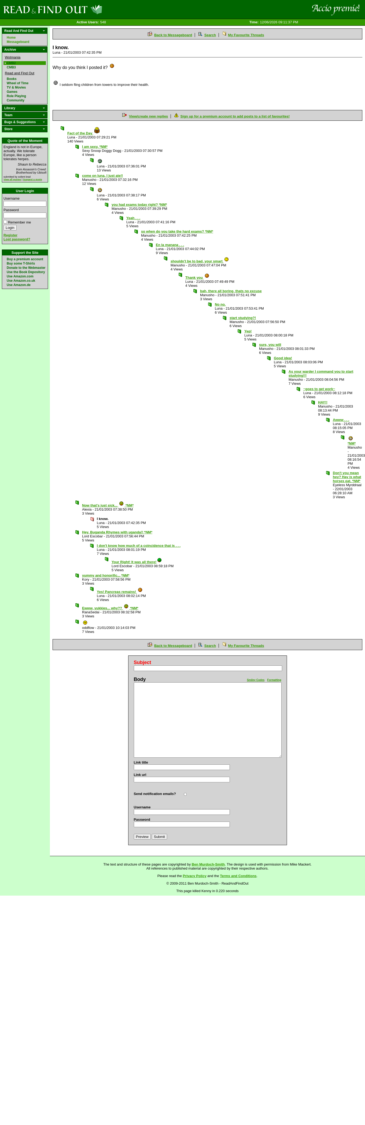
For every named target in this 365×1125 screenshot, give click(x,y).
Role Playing (16, 96)
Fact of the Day (83, 133)
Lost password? (16, 239)
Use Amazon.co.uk (21, 281)
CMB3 (11, 67)
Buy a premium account (25, 259)
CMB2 (11, 63)
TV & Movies (16, 87)
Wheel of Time (17, 83)
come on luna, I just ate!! (102, 176)
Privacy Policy (195, 876)
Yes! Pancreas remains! (120, 592)
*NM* (352, 441)
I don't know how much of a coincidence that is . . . (138, 546)
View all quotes (12, 179)
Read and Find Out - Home (80, 9)
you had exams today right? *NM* (139, 205)
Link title (141, 762)
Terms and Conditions (238, 876)
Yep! (248, 331)
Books (12, 79)
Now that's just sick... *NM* (108, 505)
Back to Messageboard (173, 35)
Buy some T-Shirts (21, 263)
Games (12, 92)
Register (10, 235)
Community (15, 100)
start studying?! (243, 318)
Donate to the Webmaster (26, 268)
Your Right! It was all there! (137, 562)
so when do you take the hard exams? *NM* (177, 231)
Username (11, 198)
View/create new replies (148, 116)
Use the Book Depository (26, 272)
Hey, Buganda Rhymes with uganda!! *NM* (117, 532)
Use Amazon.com (20, 276)
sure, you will (270, 345)
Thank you (197, 278)
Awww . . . (341, 420)
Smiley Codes (256, 680)
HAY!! (322, 402)
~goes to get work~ (319, 389)
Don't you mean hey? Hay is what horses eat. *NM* (347, 477)
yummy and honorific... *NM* (105, 575)
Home (11, 37)
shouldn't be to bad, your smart (200, 261)
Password (11, 210)
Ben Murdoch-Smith (208, 864)
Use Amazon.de (19, 285)
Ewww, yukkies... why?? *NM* (110, 608)
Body (140, 679)
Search (210, 35)
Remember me (19, 222)
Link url (140, 775)
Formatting (274, 680)
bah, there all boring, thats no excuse (231, 291)
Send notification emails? (155, 794)
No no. (220, 304)
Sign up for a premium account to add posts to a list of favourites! (235, 116)
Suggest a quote (32, 179)
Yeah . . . (133, 218)
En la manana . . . (170, 245)
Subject (142, 662)
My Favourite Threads (246, 35)
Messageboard (18, 42)
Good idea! (283, 358)
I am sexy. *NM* (95, 147)
